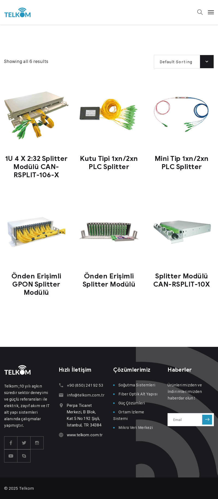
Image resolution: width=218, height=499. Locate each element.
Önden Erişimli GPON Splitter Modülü (36, 284)
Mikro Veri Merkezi (135, 427)
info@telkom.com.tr (85, 395)
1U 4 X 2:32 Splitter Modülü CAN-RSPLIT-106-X (36, 166)
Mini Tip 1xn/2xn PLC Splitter (182, 162)
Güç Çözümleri (131, 402)
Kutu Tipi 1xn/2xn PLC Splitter (109, 162)
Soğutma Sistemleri (137, 384)
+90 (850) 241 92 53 (85, 385)
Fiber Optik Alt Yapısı (138, 393)
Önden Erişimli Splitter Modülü (109, 280)
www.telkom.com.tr (85, 434)
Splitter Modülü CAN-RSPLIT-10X (181, 280)
